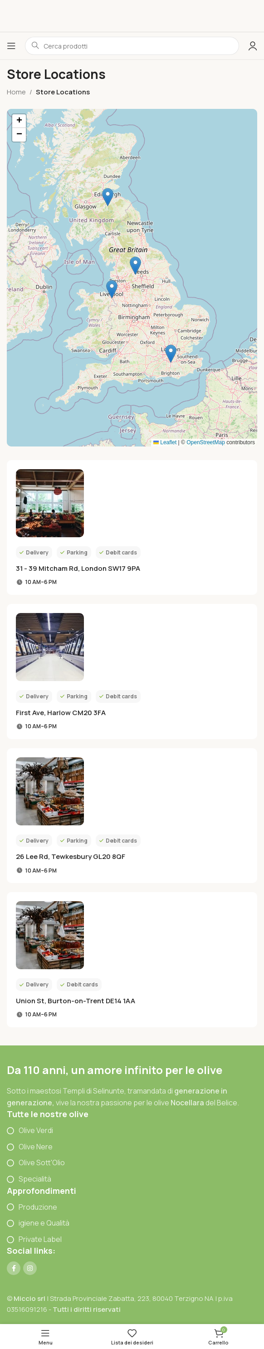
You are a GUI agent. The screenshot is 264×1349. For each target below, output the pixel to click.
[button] (111, 289)
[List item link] (132, 1131)
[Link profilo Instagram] (30, 1268)
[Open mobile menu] (11, 46)
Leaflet (164, 442)
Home (16, 92)
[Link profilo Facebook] (13, 1268)
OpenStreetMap (205, 442)
